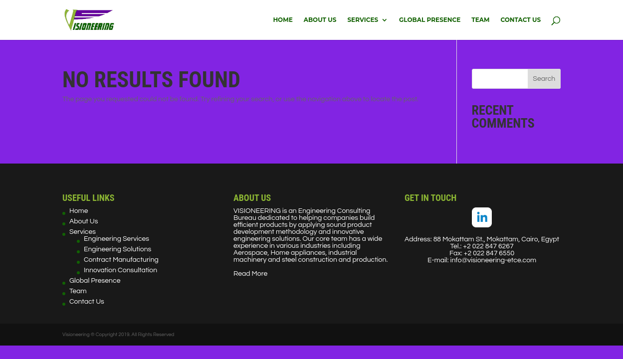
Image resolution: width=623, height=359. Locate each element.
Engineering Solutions (117, 249)
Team (480, 19)
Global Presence (429, 19)
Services (362, 19)
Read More (250, 273)
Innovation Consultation (120, 270)
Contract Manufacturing (121, 259)
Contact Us (520, 19)
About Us (320, 19)
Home (282, 19)
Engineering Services (116, 238)
